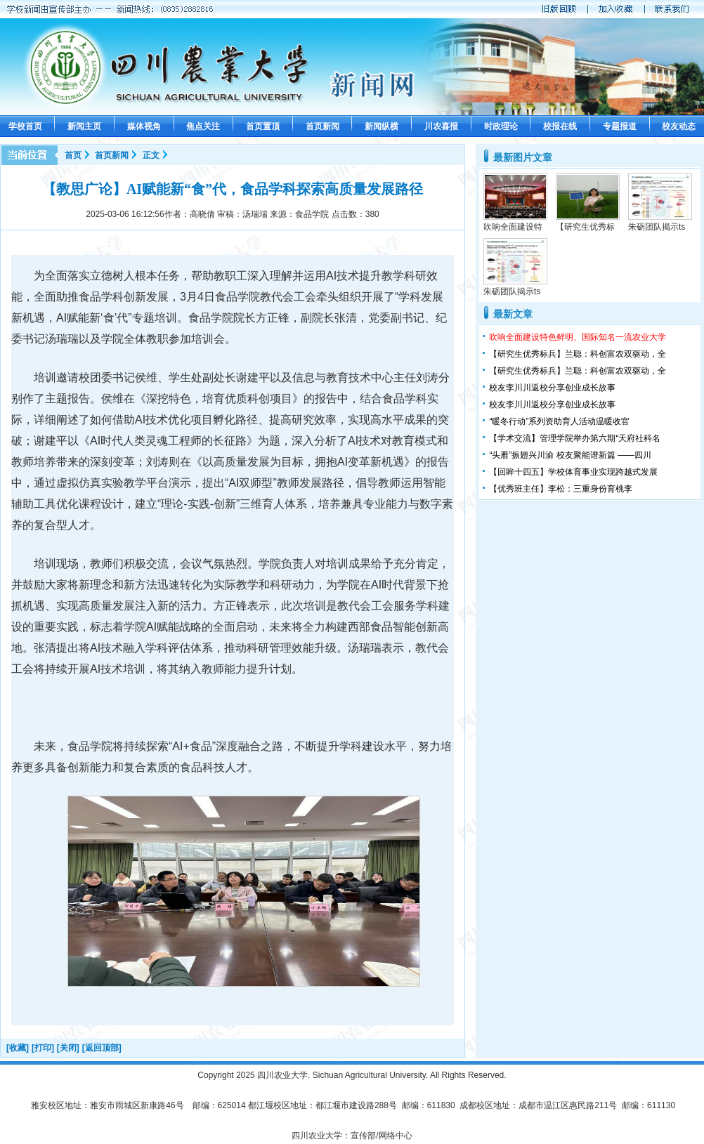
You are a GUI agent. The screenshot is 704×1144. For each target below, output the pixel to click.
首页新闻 (322, 126)
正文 (151, 155)
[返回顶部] (102, 1048)
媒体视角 (144, 126)
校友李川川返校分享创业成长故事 (552, 388)
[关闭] (68, 1048)
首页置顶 (263, 126)
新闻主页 (84, 126)
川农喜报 (441, 126)
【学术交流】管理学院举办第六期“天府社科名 (574, 438)
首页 (73, 155)
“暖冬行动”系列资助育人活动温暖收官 (559, 421)
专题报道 (620, 126)
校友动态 (679, 126)
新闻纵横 (381, 126)
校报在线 (560, 126)
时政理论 (501, 126)
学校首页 (25, 126)
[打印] (43, 1048)
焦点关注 (203, 126)
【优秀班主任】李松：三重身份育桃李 (560, 489)
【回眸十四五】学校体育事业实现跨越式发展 (573, 472)
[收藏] (17, 1048)
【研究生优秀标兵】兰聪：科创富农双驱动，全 (577, 354)
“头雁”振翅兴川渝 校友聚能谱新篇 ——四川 (570, 455)
